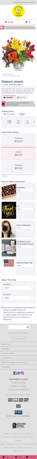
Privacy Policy (9, 447)
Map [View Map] (18, 457)
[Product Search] (19, 327)
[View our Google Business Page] (18, 374)
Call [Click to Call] (6, 457)
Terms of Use (18, 451)
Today (22, 114)
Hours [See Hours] (31, 457)
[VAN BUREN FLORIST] (18, 17)
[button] (18, 412)
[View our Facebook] (15, 374)
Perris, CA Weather (7, 444)
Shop (9, 22)
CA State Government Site (27, 444)
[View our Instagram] (22, 374)
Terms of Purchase (24, 447)
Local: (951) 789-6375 (19, 389)
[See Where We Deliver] (18, 338)
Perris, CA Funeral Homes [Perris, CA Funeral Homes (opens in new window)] (14, 434)
